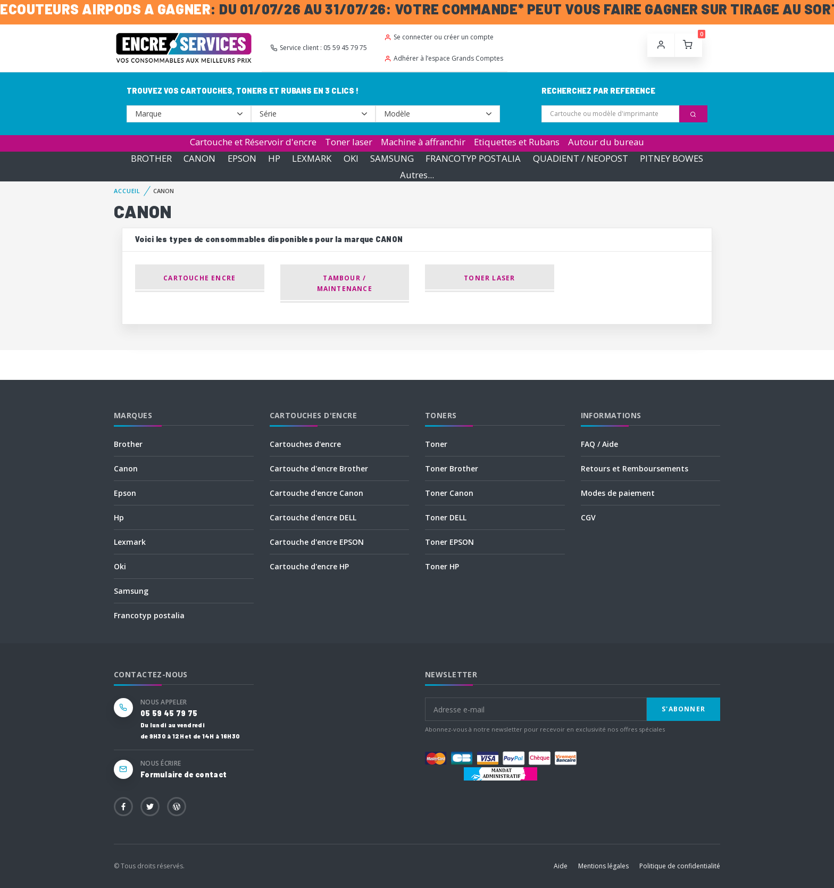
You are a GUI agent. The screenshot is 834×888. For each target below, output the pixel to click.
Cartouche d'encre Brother (319, 468)
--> (189, 113)
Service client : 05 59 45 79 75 (318, 47)
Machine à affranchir (423, 142)
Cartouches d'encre (305, 444)
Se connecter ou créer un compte (439, 37)
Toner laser (348, 142)
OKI (351, 158)
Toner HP (442, 566)
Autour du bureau (606, 142)
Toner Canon (449, 493)
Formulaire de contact (183, 774)
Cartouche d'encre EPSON (317, 542)
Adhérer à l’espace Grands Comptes (443, 58)
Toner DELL (445, 517)
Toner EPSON (449, 542)
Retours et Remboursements (634, 468)
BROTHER (151, 158)
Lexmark (130, 542)
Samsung (131, 591)
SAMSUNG (392, 158)
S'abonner (683, 708)
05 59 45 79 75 (168, 713)
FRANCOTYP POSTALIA (473, 158)
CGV (588, 517)
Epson (125, 493)
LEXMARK (311, 158)
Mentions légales (603, 865)
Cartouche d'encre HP (309, 566)
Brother (128, 444)
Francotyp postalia (149, 615)
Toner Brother (451, 468)
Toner (436, 444)
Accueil (127, 191)
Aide (561, 865)
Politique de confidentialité (679, 865)
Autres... (417, 175)
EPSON (242, 158)
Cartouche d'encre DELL (313, 517)
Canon (126, 468)
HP (274, 158)
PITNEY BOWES (671, 158)
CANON (199, 158)
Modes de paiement (618, 493)
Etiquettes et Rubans (517, 142)
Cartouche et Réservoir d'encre (253, 142)
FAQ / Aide (599, 444)
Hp (119, 517)
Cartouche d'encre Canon (316, 493)
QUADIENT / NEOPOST (580, 158)
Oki (120, 566)
